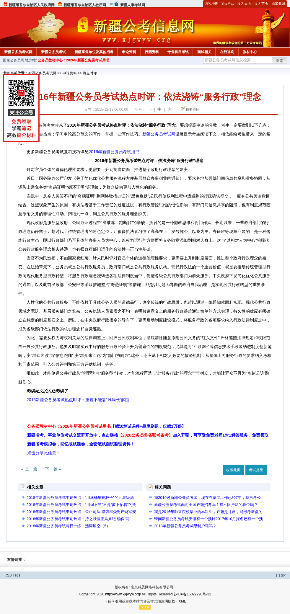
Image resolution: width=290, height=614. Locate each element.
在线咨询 (227, 52)
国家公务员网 (13, 60)
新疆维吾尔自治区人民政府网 (32, 5)
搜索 (280, 61)
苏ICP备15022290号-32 (192, 594)
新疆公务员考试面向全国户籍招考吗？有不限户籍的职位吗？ (206, 504)
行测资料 (152, 52)
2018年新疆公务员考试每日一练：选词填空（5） (68, 526)
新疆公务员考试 (53, 52)
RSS (8, 575)
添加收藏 (278, 3)
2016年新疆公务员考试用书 (114, 151)
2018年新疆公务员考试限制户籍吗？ (185, 526)
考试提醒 (256, 470)
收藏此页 (233, 470)
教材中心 (250, 52)
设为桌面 (244, 3)
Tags (16, 575)
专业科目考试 (178, 52)
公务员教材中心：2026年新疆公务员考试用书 (74, 60)
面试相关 (204, 52)
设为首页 (261, 3)
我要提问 (192, 109)
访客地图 (211, 3)
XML (182, 601)
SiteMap (227, 3)
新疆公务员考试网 (18, 52)
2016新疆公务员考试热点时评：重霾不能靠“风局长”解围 (78, 399)
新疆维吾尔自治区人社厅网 (84, 5)
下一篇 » (53, 469)
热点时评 (90, 73)
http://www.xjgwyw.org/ (123, 594)
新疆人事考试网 (132, 5)
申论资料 (129, 52)
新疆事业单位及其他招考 (93, 52)
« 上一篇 (29, 469)
